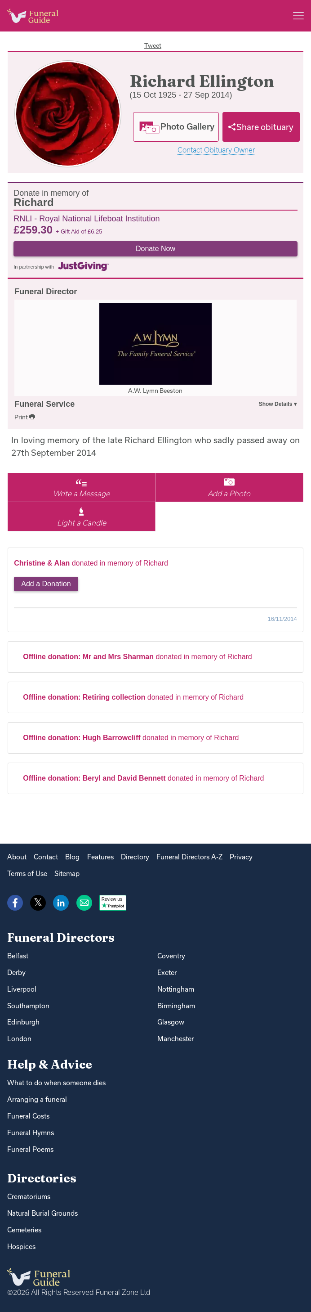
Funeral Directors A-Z (189, 857)
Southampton (28, 1006)
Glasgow (170, 1022)
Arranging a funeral (37, 1099)
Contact (46, 857)
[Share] (261, 127)
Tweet (152, 45)
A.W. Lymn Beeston (155, 390)
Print (24, 417)
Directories (41, 1178)
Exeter (167, 972)
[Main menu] (298, 15)
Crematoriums (28, 1196)
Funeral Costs (28, 1116)
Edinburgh (23, 1022)
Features (100, 857)
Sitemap (67, 873)
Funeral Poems (30, 1149)
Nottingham (175, 989)
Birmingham (176, 1006)
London (19, 1038)
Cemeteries (24, 1230)
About (17, 857)
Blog (72, 857)
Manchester (175, 1038)
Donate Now (155, 248)
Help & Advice (49, 1064)
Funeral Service (44, 404)
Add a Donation (46, 584)
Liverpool (21, 989)
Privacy (241, 857)
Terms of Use (27, 873)
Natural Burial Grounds (42, 1213)
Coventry (171, 956)
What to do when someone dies (56, 1083)
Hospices (21, 1246)
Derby (16, 972)
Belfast (17, 956)
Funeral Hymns (30, 1133)
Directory (135, 857)
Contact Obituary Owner (216, 150)
